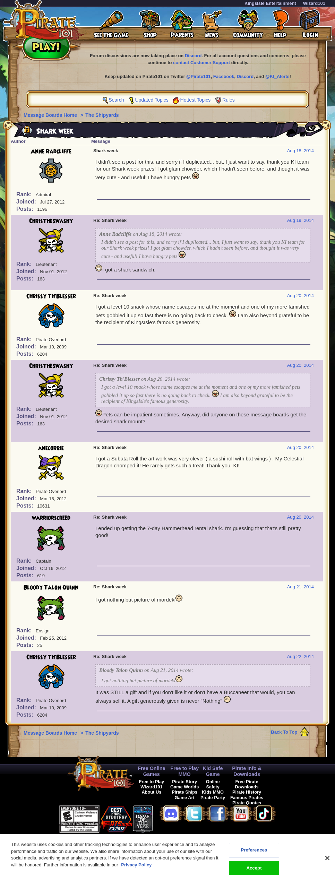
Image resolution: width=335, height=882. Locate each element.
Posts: (25, 209)
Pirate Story (184, 781)
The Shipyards (102, 115)
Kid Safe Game (213, 771)
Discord (193, 55)
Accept (253, 871)
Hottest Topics (195, 100)
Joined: (26, 202)
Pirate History (246, 792)
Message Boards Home (51, 115)
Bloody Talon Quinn (51, 587)
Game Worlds (184, 786)
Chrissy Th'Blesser (51, 296)
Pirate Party (212, 797)
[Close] (327, 862)
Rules (228, 100)
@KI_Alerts (277, 76)
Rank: (24, 194)
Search (116, 100)
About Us (151, 792)
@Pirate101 (198, 76)
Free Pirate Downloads (246, 784)
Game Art (185, 797)
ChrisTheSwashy (51, 221)
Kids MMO (213, 792)
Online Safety (213, 784)
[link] (170, 818)
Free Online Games (151, 771)
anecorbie (51, 448)
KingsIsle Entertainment (270, 3)
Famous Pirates (246, 797)
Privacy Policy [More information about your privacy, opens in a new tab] (136, 868)
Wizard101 (314, 3)
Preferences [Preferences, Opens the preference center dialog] (254, 853)
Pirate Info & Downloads (246, 771)
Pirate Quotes (246, 802)
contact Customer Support (201, 62)
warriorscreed (51, 518)
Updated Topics (151, 100)
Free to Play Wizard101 (151, 784)
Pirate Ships (184, 792)
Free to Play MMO (184, 771)
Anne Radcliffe (51, 151)
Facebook (223, 76)
